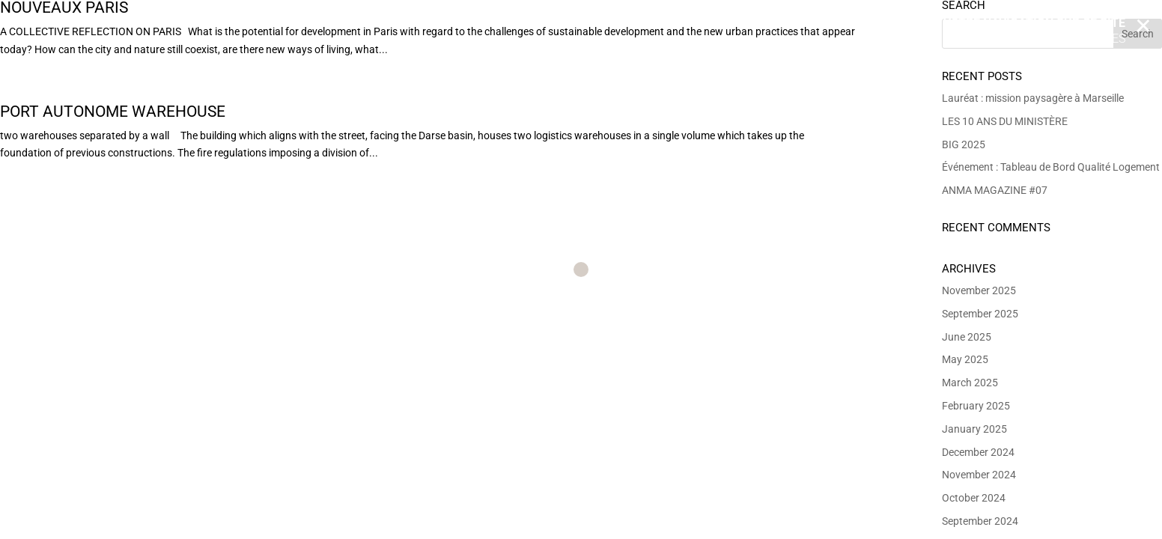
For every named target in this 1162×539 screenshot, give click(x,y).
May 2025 (965, 359)
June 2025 (966, 337)
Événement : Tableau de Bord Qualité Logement (1051, 167)
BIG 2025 (963, 144)
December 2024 (978, 452)
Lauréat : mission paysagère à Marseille (1033, 98)
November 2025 (979, 290)
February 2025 (976, 406)
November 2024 (979, 475)
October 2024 (974, 498)
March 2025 (970, 383)
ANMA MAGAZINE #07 (994, 190)
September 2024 (980, 521)
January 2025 (974, 429)
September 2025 (980, 314)
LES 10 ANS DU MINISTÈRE (1005, 121)
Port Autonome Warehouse (112, 112)
